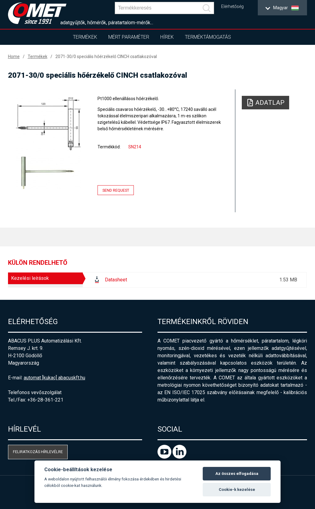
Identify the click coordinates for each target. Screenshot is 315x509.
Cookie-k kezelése (237, 489)
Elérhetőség (232, 6)
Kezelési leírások (30, 278)
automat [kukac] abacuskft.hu (54, 378)
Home (14, 56)
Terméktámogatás (208, 37)
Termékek (85, 37)
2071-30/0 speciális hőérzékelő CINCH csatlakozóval (106, 56)
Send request (115, 190)
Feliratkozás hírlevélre (38, 451)
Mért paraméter (128, 37)
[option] (48, 143)
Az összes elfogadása (236, 473)
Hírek (167, 37)
